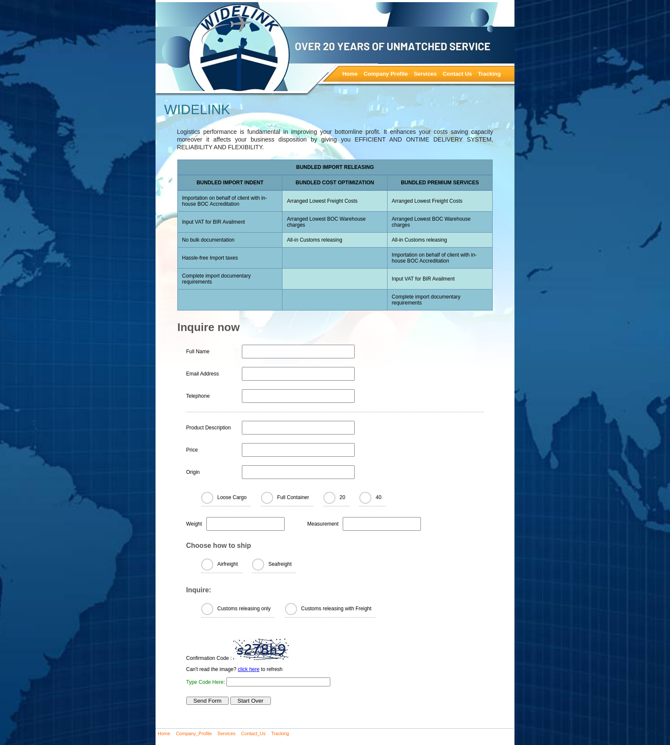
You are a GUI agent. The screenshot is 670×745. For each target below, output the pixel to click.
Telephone (198, 396)
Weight (194, 524)
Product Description (208, 428)
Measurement (322, 524)
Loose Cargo (232, 497)
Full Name (198, 352)
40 (378, 497)
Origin (193, 472)
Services (425, 74)
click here (249, 669)
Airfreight (227, 564)
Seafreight (280, 564)
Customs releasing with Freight (336, 609)
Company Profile (386, 74)
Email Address (202, 374)
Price (192, 450)
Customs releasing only (244, 609)
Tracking (489, 74)
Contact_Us (253, 733)
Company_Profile (194, 733)
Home (350, 74)
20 (342, 497)
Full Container (293, 497)
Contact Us (457, 74)
